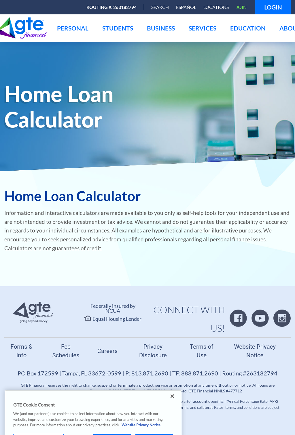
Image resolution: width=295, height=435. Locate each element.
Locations (216, 7)
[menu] (72, 28)
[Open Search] (160, 7)
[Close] (172, 408)
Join (241, 7)
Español (186, 7)
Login (273, 7)
